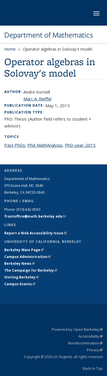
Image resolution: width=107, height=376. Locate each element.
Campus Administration (27, 256)
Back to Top (93, 368)
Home (10, 49)
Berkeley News (19, 263)
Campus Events (19, 284)
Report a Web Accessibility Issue (35, 233)
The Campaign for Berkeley (30, 270)
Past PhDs (14, 145)
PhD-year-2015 (80, 145)
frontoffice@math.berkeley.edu (35, 216)
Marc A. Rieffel (37, 99)
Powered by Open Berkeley (77, 329)
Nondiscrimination (85, 343)
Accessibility (90, 336)
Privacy (95, 349)
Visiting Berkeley (21, 277)
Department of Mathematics (48, 35)
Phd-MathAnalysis (44, 145)
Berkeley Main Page (24, 249)
